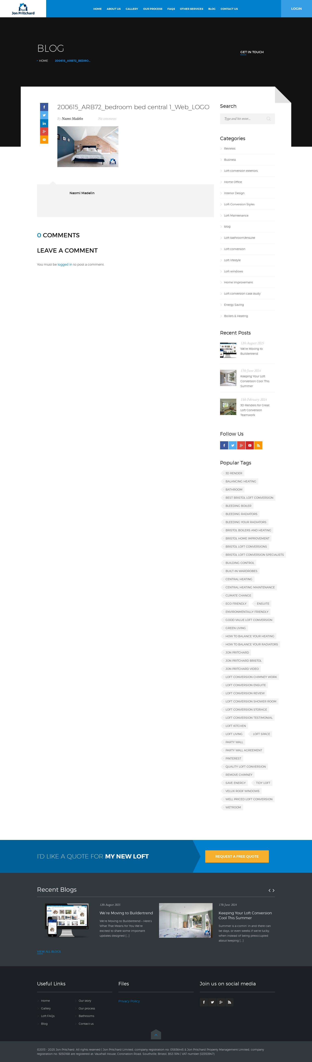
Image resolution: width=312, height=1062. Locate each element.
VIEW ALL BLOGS (49, 951)
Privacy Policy (129, 1001)
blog (227, 226)
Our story (85, 1000)
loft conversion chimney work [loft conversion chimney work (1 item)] (251, 677)
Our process (87, 1008)
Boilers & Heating (236, 316)
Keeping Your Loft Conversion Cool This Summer (254, 381)
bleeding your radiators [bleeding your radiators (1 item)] (246, 522)
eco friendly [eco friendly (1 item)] (236, 603)
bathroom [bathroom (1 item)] (234, 489)
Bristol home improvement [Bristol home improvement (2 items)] (247, 538)
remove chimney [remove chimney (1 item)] (239, 774)
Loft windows (233, 271)
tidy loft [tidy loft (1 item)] (263, 783)
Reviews (229, 148)
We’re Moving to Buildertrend (251, 351)
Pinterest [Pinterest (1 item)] (233, 758)
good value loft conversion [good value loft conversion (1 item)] (249, 620)
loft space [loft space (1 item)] (261, 734)
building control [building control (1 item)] (240, 563)
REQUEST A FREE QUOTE (237, 856)
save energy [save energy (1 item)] (236, 783)
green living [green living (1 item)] (236, 628)
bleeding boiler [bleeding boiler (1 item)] (238, 505)
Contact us (86, 1023)
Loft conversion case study (242, 293)
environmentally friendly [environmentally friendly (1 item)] (247, 611)
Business (230, 159)
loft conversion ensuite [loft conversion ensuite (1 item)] (246, 685)
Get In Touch (252, 52)
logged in (65, 264)
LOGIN (296, 9)
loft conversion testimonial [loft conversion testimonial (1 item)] (249, 717)
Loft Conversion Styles (239, 204)
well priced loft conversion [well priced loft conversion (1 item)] (249, 799)
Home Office (233, 182)
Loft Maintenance (236, 215)
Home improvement (238, 282)
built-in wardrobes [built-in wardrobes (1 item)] (241, 571)
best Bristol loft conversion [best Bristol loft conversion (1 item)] (249, 497)
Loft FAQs (48, 1016)
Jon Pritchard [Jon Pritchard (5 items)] (237, 652)
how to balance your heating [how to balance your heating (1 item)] (250, 636)
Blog (44, 1023)
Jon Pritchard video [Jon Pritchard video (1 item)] (242, 668)
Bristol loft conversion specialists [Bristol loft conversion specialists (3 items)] (255, 554)
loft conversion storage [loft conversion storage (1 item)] (246, 709)
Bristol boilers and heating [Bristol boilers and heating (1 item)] (248, 530)
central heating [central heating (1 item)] (239, 579)
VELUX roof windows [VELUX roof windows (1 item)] (243, 791)
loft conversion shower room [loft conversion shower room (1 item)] (251, 701)
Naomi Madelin (72, 119)
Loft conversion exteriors (241, 170)
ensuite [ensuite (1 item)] (263, 603)
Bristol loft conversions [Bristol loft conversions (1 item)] (246, 546)
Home (43, 60)
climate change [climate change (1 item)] (238, 595)
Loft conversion (234, 249)
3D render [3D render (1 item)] (234, 473)
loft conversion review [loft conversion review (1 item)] (245, 693)
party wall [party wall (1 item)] (234, 742)
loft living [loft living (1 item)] (234, 734)
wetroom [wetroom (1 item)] (233, 807)
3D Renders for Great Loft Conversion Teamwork (254, 410)
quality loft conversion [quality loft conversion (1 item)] (246, 766)
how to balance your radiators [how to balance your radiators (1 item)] (252, 644)
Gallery (46, 1008)
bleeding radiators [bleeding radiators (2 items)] (241, 514)
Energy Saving (234, 304)
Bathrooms (86, 1016)
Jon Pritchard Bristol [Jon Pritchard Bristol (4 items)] (244, 660)
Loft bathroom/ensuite (239, 237)
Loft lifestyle (232, 260)
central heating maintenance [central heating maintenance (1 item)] (250, 587)
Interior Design (234, 193)
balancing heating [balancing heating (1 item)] (241, 481)
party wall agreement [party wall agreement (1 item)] (244, 750)
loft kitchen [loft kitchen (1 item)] (236, 725)
